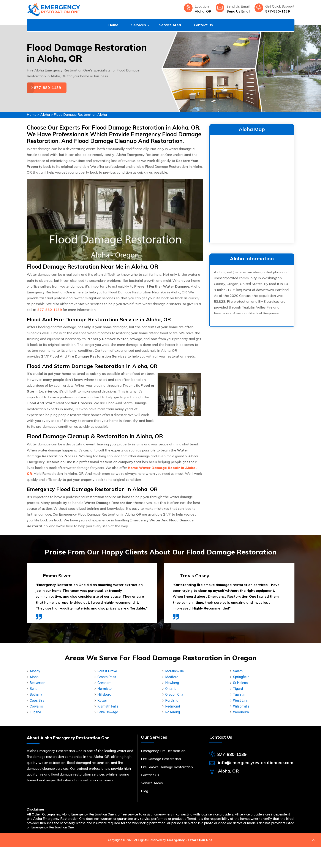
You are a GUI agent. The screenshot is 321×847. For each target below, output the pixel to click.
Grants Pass (107, 677)
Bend (34, 689)
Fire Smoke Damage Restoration (167, 767)
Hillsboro (104, 694)
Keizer (102, 700)
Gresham (104, 683)
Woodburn (241, 712)
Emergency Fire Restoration (163, 751)
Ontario (171, 689)
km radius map (252, 188)
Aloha (45, 114)
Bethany (36, 694)
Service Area (170, 25)
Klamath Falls (108, 706)
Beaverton (37, 683)
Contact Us (203, 25)
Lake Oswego (108, 712)
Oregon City (174, 694)
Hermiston (106, 689)
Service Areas (152, 783)
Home (113, 25)
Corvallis (36, 706)
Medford (171, 677)
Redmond (172, 706)
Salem (238, 671)
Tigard (238, 689)
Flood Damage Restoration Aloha (80, 114)
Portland (172, 700)
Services (138, 25)
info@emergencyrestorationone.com (255, 762)
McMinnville (174, 671)
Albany (35, 671)
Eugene (35, 712)
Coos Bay (37, 700)
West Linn (240, 700)
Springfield (241, 677)
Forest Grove (107, 671)
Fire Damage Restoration (161, 759)
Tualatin (239, 694)
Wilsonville (241, 706)
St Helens (240, 683)
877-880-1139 (277, 11)
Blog (144, 791)
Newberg (172, 683)
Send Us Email (238, 11)
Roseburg (172, 712)
